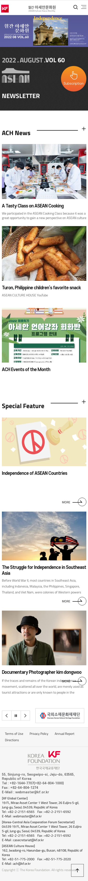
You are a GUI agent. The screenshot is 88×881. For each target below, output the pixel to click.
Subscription (74, 84)
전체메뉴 (83, 7)
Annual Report (64, 733)
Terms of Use (14, 733)
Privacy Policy (39, 733)
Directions (12, 740)
